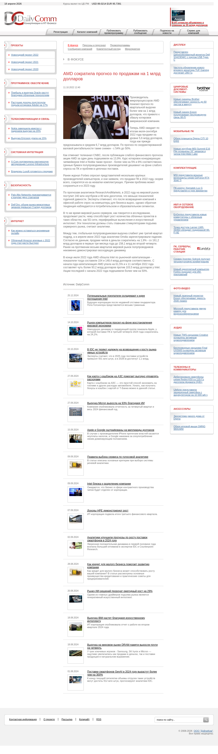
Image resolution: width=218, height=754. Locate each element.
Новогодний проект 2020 (24, 69)
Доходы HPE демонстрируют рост (107, 510)
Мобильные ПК (184, 131)
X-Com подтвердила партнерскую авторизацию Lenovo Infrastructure (30, 162)
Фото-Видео (182, 288)
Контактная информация (23, 719)
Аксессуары (182, 409)
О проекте (49, 719)
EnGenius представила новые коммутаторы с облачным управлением (190, 217)
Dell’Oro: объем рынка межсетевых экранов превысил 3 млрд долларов (31, 205)
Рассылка (66, 719)
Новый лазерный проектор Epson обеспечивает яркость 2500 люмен (190, 298)
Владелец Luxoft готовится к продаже (32, 171)
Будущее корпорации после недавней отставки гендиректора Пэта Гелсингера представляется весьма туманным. (121, 303)
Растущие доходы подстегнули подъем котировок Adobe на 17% (29, 103)
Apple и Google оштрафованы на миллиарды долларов (120, 430)
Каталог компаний (87, 32)
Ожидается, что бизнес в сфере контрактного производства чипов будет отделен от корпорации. (120, 488)
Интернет (17, 221)
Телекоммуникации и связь (30, 119)
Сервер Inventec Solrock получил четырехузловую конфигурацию (192, 260)
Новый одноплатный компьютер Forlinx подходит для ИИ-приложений (191, 272)
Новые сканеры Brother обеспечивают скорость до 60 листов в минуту (190, 102)
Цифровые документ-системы (181, 89)
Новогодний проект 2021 (24, 62)
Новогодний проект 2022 (24, 54)
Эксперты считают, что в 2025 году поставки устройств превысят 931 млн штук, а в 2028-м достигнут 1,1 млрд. (118, 357)
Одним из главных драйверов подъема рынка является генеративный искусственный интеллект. (118, 596)
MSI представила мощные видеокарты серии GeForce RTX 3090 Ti (191, 178)
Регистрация (61, 32)
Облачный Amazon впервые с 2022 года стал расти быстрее (30, 241)
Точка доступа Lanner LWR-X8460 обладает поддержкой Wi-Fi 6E (192, 230)
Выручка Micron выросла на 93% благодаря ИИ (116, 403)
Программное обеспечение (30, 83)
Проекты (17, 45)
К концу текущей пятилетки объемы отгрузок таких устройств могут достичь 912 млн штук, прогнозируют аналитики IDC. (121, 679)
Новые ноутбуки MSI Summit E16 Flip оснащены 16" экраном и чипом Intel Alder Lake (192, 151)
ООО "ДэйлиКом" (203, 731)
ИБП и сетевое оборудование (184, 205)
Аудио (178, 327)
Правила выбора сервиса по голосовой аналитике (117, 456)
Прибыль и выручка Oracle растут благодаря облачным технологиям (30, 93)
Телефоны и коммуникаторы (185, 368)
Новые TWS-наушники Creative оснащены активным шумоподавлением (191, 337)
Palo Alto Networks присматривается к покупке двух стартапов (31, 196)
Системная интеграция (27, 152)
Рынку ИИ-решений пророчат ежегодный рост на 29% (120, 591)
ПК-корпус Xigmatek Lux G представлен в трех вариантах (190, 189)
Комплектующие (185, 168)
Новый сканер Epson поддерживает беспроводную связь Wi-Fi (190, 115)
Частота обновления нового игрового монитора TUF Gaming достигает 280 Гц (191, 70)
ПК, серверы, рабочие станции (182, 249)
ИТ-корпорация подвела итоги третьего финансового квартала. (122, 514)
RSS (98, 719)
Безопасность (21, 185)
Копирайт (84, 719)
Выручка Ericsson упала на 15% (28, 138)
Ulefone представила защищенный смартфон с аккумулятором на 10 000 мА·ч (191, 392)
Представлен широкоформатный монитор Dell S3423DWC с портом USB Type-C (192, 56)
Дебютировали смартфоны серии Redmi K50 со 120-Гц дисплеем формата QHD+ (189, 379)
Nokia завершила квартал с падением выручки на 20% (26, 129)
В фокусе (76, 59)
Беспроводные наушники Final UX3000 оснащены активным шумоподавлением (190, 350)
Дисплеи (180, 44)
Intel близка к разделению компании (109, 483)
